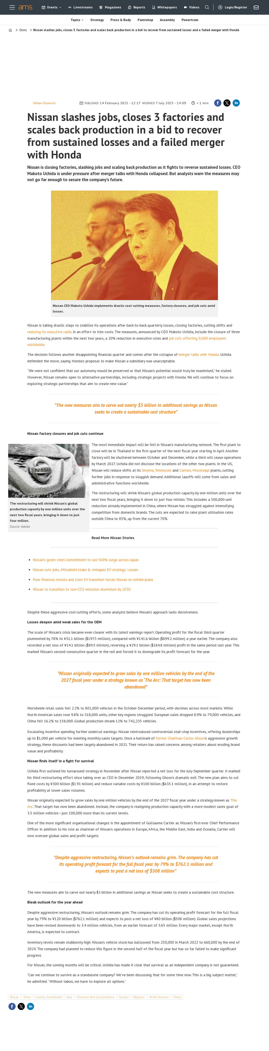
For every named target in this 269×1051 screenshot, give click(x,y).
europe (124, 997)
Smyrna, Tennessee (156, 470)
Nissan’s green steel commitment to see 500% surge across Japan (85, 559)
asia (69, 997)
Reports (139, 7)
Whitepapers (167, 7)
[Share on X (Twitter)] (227, 103)
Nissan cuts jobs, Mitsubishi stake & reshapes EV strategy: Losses (85, 569)
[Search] (207, 7)
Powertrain (190, 20)
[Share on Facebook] (218, 103)
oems (177, 997)
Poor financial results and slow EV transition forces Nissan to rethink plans (93, 579)
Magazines (113, 7)
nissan (14, 997)
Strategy (97, 20)
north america (159, 997)
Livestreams (83, 7)
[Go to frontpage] (25, 7)
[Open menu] (12, 7)
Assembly (167, 20)
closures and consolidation (96, 997)
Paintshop (145, 20)
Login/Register (236, 7)
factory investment (49, 997)
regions (139, 997)
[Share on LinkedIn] (236, 103)
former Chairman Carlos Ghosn (180, 738)
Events (52, 7)
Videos (194, 7)
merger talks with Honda (199, 354)
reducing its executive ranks (49, 331)
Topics (75, 20)
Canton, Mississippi (194, 470)
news (27, 997)
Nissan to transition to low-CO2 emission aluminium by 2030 (82, 589)
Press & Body (121, 20)
